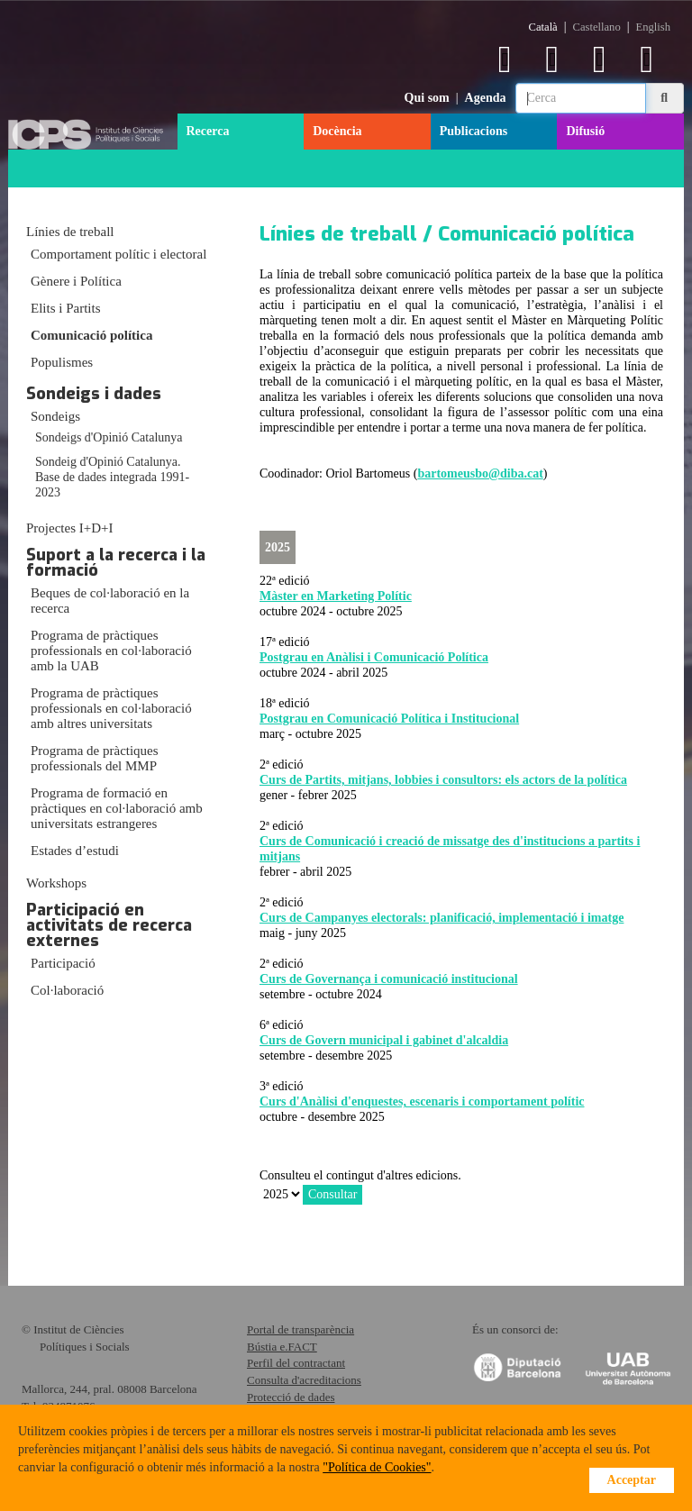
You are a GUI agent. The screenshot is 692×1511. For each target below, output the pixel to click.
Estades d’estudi (75, 850)
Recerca (208, 131)
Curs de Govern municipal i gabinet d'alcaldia (384, 1040)
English (653, 27)
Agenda (485, 98)
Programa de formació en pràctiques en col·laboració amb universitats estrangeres (117, 808)
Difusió (585, 131)
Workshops (56, 883)
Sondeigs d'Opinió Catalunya (109, 437)
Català (543, 27)
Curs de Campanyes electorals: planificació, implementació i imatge (442, 917)
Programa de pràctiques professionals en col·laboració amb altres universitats (111, 708)
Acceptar (631, 1480)
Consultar (332, 1194)
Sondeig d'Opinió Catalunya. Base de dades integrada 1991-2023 (112, 477)
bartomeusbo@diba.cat (479, 473)
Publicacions (473, 131)
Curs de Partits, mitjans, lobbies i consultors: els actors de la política (443, 780)
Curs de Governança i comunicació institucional (389, 979)
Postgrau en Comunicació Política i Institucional (389, 718)
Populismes (62, 362)
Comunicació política (91, 335)
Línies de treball (70, 231)
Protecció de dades (290, 1397)
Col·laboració (67, 990)
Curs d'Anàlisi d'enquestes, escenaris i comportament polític (422, 1101)
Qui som (427, 98)
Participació (63, 963)
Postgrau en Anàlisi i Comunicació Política (374, 657)
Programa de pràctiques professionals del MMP (95, 758)
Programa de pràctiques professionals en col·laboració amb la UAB (111, 650)
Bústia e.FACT (282, 1346)
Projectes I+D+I (69, 528)
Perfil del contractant (296, 1363)
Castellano (597, 27)
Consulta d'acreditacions (304, 1380)
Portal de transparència (300, 1329)
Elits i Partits (66, 308)
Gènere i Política (76, 281)
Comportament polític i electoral (118, 254)
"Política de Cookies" (377, 1467)
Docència (337, 131)
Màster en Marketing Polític (336, 596)
